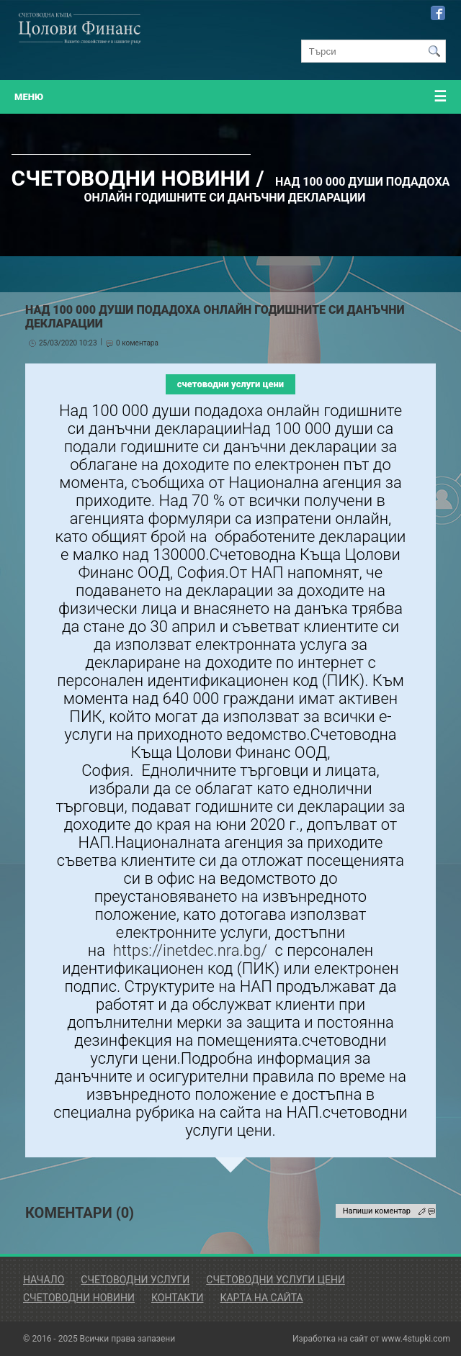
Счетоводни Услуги (135, 1279)
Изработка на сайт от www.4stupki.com (371, 1339)
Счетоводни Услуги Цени (275, 1279)
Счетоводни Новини (79, 1297)
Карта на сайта (261, 1297)
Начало (43, 1279)
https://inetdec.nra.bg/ (190, 950)
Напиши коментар (377, 1211)
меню (230, 97)
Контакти (177, 1297)
